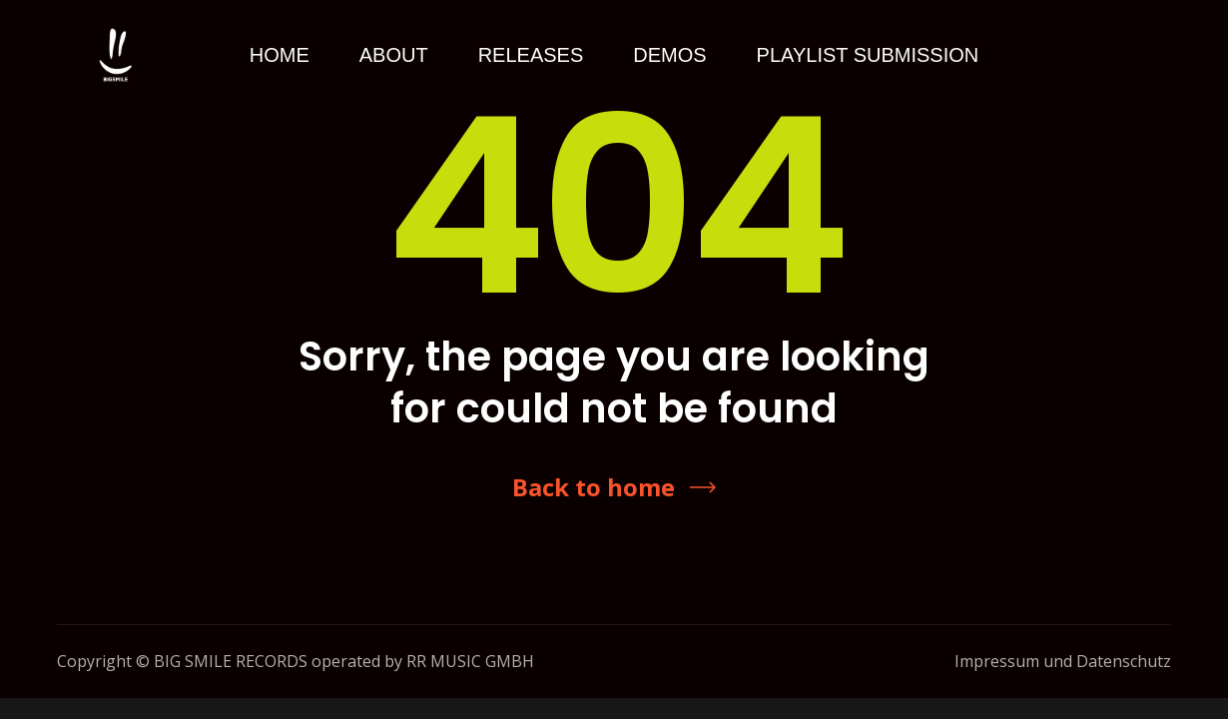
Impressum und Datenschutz (1062, 661)
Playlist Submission (868, 55)
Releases (531, 55)
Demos (669, 55)
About (393, 55)
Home (279, 55)
